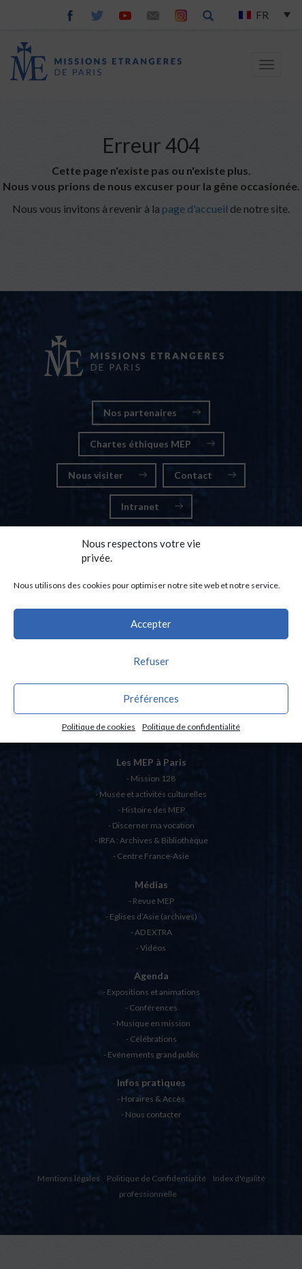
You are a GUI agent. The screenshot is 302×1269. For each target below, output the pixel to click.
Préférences (151, 698)
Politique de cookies (98, 727)
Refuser (151, 661)
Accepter (151, 623)
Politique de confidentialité (191, 727)
